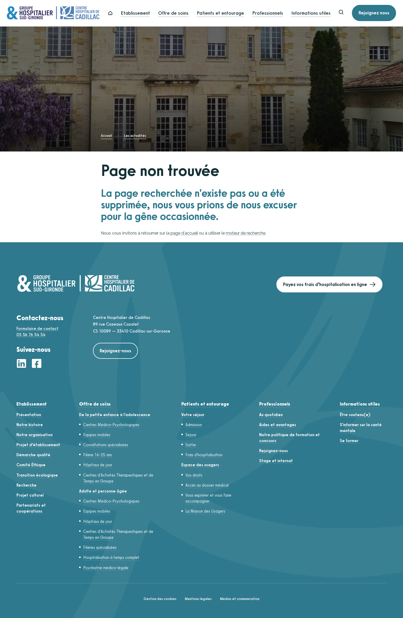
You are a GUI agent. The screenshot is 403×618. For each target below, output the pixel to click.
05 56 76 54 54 (30, 334)
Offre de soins (177, 13)
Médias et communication (239, 599)
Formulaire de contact (37, 328)
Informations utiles (315, 13)
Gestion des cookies (160, 599)
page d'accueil (184, 233)
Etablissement (139, 13)
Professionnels (271, 13)
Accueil (106, 135)
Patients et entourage (224, 13)
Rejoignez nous (378, 13)
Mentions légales (198, 599)
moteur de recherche (245, 233)
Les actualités (135, 135)
